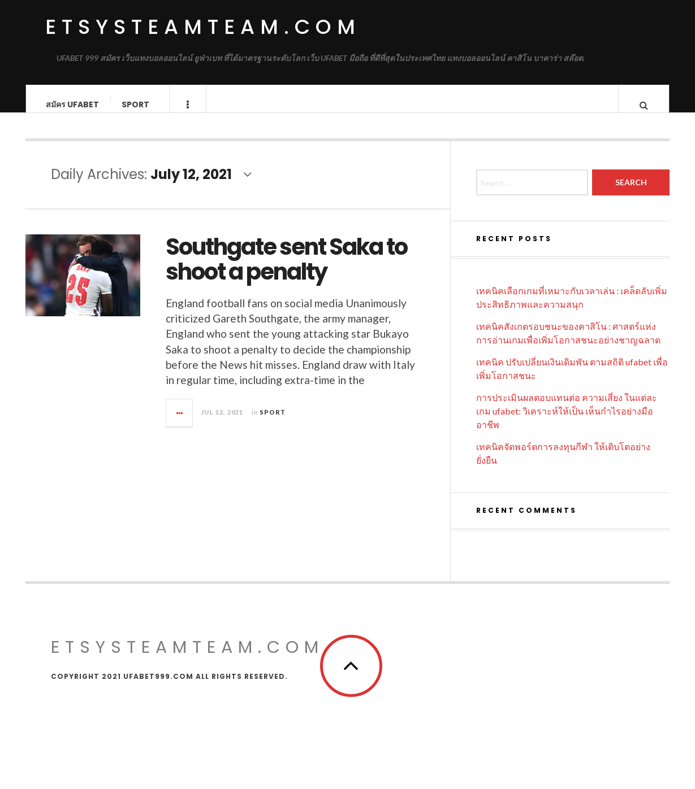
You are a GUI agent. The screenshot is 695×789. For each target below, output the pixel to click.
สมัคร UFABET (72, 104)
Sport (135, 104)
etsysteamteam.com (203, 26)
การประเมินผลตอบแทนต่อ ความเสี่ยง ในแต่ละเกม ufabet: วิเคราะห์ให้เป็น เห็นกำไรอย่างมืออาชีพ (566, 422)
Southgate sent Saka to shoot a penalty (286, 270)
